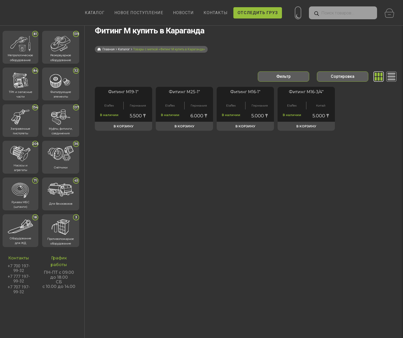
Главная (109, 49)
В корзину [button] (123, 126)
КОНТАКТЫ (216, 12)
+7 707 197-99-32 (19, 289)
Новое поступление (138, 12)
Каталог (124, 49)
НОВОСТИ (183, 12)
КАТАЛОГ (95, 12)
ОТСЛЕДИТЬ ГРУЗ (257, 12)
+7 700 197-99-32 (19, 268)
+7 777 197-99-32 (19, 279)
